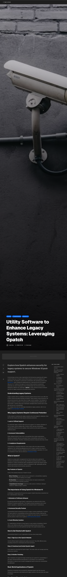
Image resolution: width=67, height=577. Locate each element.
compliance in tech (32, 451)
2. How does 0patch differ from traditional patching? (60, 449)
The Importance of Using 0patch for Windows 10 (59, 389)
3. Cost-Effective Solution (60, 399)
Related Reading (59, 466)
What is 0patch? (57, 383)
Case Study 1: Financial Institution (60, 419)
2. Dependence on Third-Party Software (60, 434)
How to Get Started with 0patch (59, 402)
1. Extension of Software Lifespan (60, 392)
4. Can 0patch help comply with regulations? (60, 458)
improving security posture (33, 516)
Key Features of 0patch (59, 386)
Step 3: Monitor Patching (59, 413)
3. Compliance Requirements (59, 381)
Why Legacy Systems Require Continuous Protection (58, 371)
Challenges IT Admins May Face (58, 427)
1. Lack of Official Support (60, 375)
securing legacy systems (18, 408)
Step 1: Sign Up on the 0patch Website (60, 405)
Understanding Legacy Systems (58, 367)
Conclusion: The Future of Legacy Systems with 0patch (59, 440)
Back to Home (7, 2)
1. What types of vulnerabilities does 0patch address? (60, 444)
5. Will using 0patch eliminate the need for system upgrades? (60, 463)
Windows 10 (10, 382)
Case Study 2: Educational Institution (59, 423)
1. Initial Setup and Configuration (60, 430)
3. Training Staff (59, 437)
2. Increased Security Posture (59, 396)
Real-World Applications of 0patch (59, 416)
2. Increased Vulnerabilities (59, 378)
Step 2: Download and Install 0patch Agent (60, 409)
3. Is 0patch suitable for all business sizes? (60, 453)
